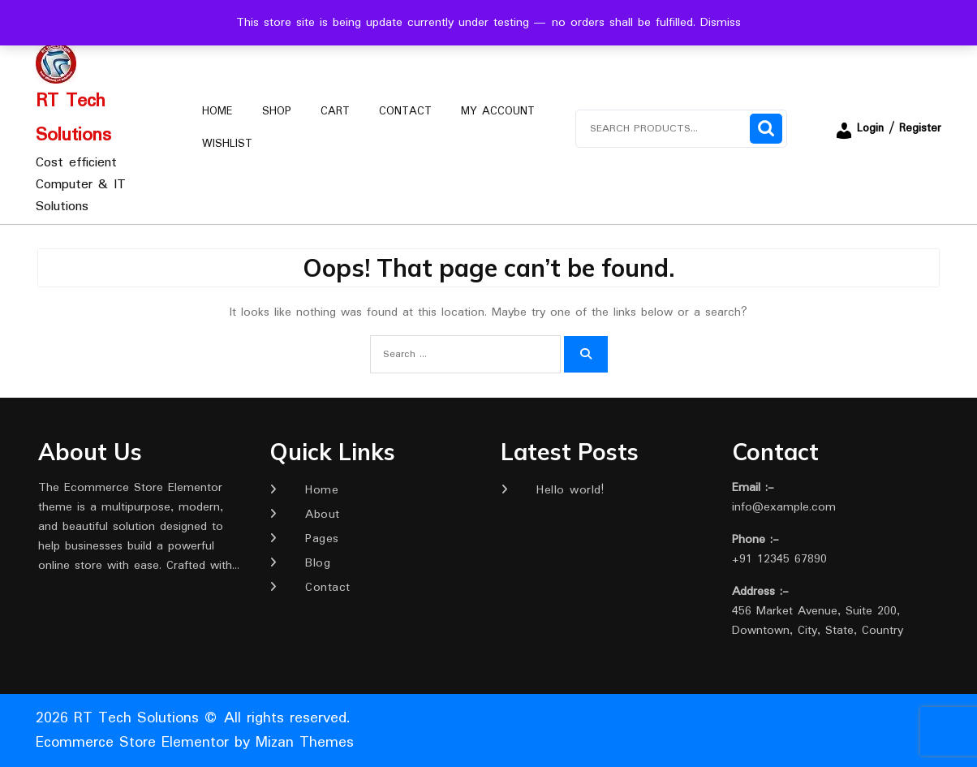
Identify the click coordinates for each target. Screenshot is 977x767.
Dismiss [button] (720, 22)
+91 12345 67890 (779, 559)
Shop (276, 111)
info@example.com (784, 507)
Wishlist (227, 144)
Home (217, 111)
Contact (405, 111)
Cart (335, 111)
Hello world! (570, 490)
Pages (322, 539)
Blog (317, 563)
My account (498, 111)
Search (766, 129)
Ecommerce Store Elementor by (195, 742)
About (322, 514)
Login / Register (887, 128)
